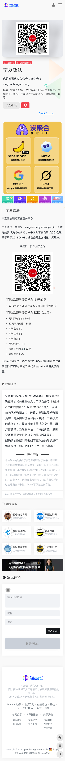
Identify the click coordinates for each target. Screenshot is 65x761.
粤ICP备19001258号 (38, 749)
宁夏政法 (50, 90)
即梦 (39, 708)
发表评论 (53, 631)
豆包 (52, 704)
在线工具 (29, 704)
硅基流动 (42, 704)
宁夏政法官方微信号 (31, 93)
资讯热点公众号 (24, 63)
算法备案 (17, 724)
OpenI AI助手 (14, 704)
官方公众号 (9, 63)
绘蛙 (47, 708)
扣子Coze (28, 708)
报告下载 (32, 724)
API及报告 (32, 714)
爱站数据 (15, 407)
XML (48, 753)
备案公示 (17, 714)
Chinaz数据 (32, 407)
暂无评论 (14, 577)
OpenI (25, 749)
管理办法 (17, 720)
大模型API (32, 720)
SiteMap (42, 753)
